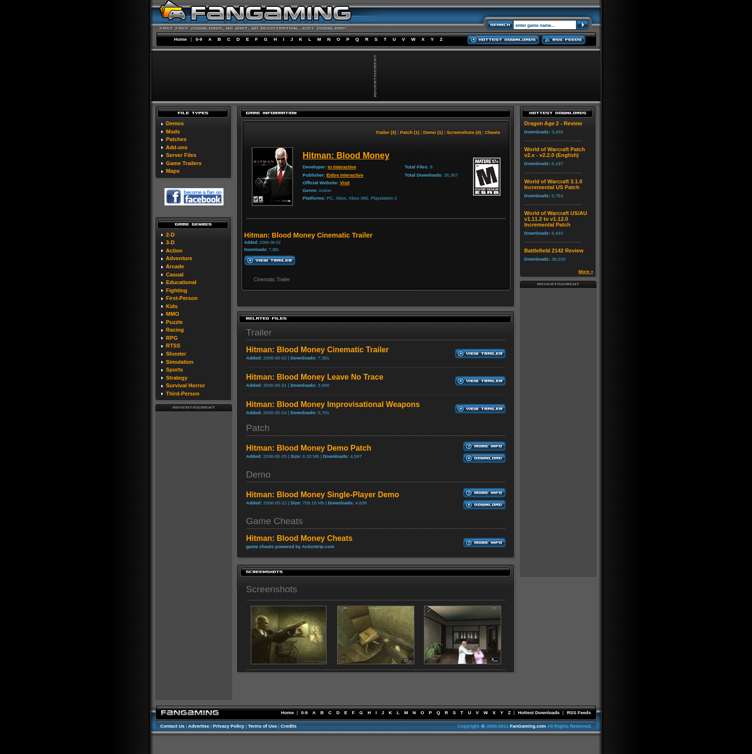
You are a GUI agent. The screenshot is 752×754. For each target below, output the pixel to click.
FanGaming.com (528, 726)
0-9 (199, 39)
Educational (181, 282)
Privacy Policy (228, 726)
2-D (170, 235)
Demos (175, 123)
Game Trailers (183, 163)
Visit (345, 182)
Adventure (179, 258)
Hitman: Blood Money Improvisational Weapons (333, 404)
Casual (175, 274)
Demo (258, 474)
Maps (173, 171)
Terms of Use (262, 726)
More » (585, 271)
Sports (174, 369)
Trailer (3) (386, 132)
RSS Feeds (579, 712)
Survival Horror (185, 385)
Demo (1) (433, 132)
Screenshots (271, 589)
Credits (288, 726)
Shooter (176, 354)
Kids (171, 306)
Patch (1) (410, 132)
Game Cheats (274, 521)
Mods (173, 131)
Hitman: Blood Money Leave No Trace (314, 377)
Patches (176, 139)
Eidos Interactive (345, 175)
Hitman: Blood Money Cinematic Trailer (317, 350)
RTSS (173, 345)
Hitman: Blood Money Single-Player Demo (322, 495)
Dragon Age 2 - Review (553, 123)
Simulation (179, 362)
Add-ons (177, 147)
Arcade (175, 266)
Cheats (492, 132)
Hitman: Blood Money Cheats (299, 538)
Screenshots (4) (463, 132)
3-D (170, 242)
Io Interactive (342, 166)
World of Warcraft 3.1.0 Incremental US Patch (553, 184)
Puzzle (174, 322)
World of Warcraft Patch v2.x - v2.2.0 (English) (554, 152)
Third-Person (183, 393)
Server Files (181, 155)
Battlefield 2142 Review (554, 250)
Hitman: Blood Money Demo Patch (308, 448)
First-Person (182, 298)
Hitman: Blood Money (346, 155)
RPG (171, 338)
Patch (258, 428)
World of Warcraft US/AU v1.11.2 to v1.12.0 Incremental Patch (555, 218)
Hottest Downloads (539, 712)
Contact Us (172, 726)
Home (180, 39)
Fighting (176, 290)
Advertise (198, 726)
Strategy (177, 378)
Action (174, 250)
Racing (175, 330)
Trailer (259, 332)
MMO (172, 314)
